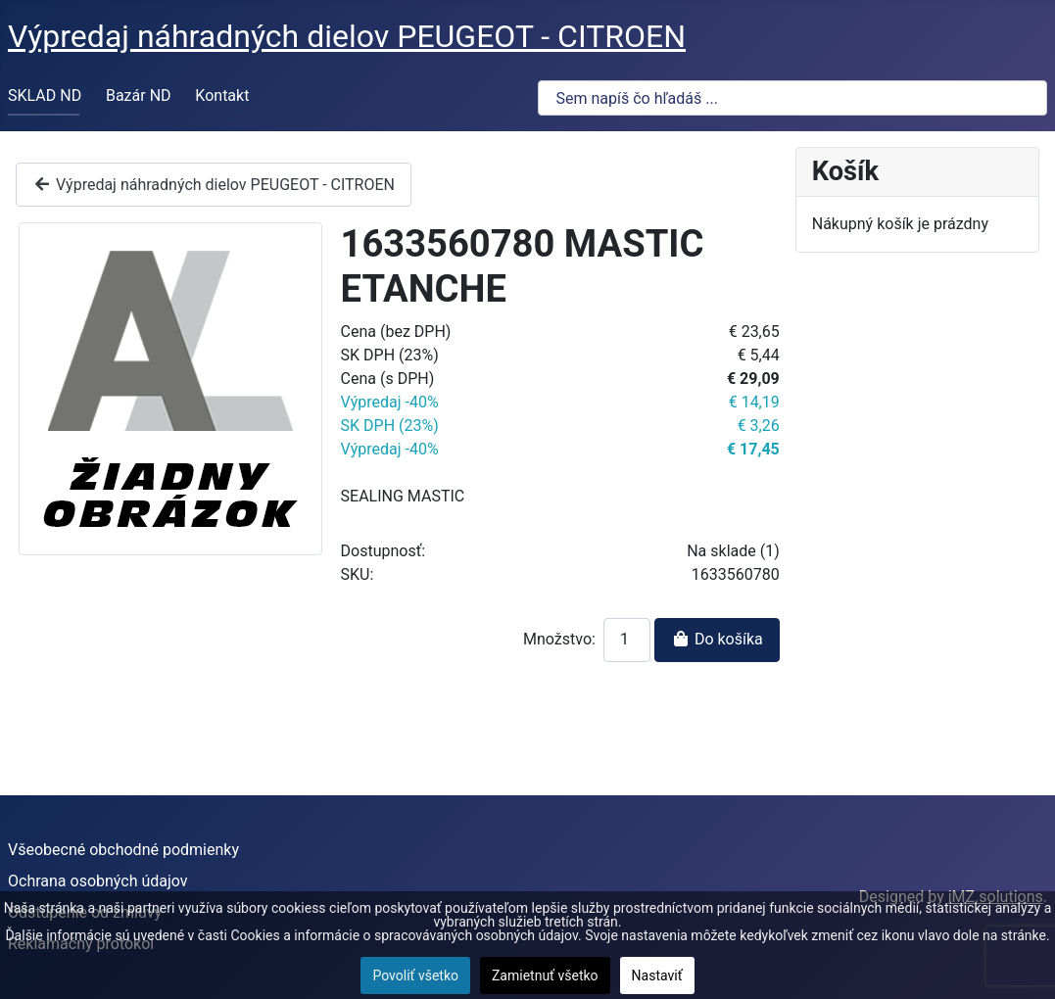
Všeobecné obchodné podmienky (123, 849)
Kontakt (222, 95)
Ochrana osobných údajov (98, 881)
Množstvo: (559, 639)
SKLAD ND (44, 95)
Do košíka (717, 639)
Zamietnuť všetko (545, 975)
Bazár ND (138, 95)
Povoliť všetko (415, 975)
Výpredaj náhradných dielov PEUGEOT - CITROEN (213, 184)
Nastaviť (657, 975)
